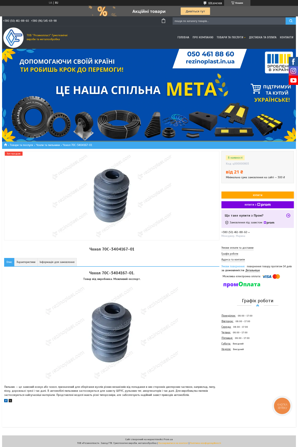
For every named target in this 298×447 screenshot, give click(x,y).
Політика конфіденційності (205, 443)
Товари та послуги (230, 37)
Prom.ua (168, 439)
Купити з (258, 205)
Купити (257, 195)
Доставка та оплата (262, 37)
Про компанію (202, 37)
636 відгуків (215, 2)
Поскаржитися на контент (173, 443)
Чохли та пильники (48, 145)
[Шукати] (291, 21)
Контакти (286, 37)
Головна (183, 37)
